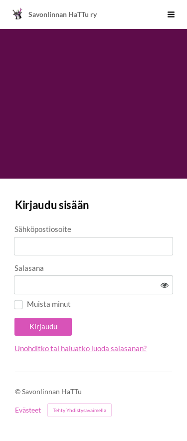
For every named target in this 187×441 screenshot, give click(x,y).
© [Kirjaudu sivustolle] (18, 391)
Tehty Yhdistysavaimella (79, 410)
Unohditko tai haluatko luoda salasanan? (80, 348)
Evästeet (28, 410)
